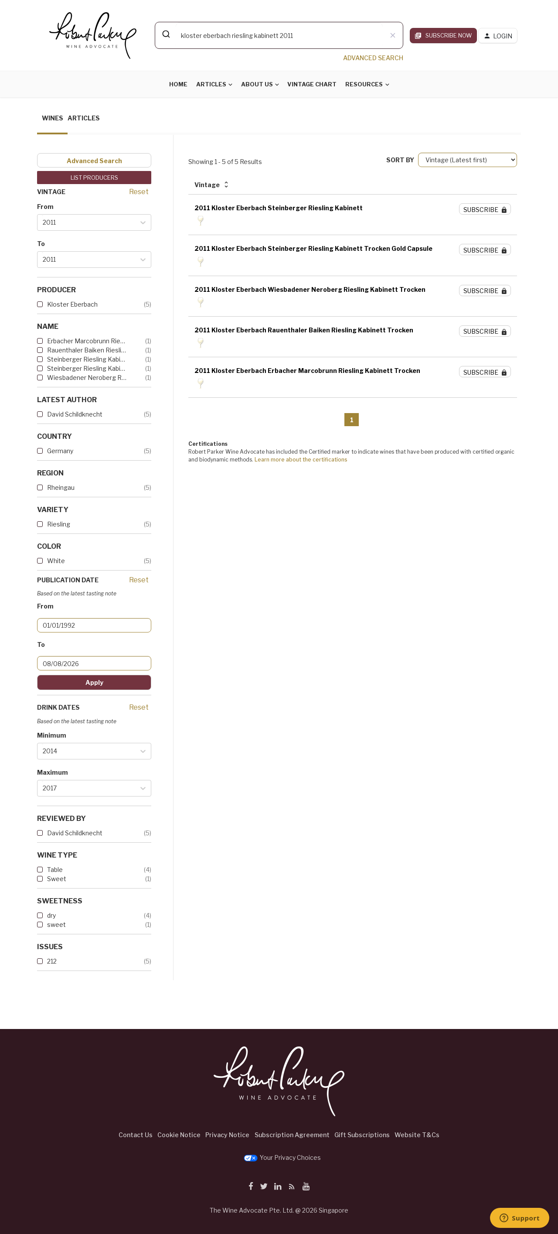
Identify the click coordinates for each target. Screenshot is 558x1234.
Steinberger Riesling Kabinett (87, 359)
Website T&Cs (417, 1134)
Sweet (56, 878)
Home (178, 84)
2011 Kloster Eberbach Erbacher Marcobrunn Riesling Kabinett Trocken (307, 370)
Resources (364, 84)
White (56, 560)
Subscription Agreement (292, 1134)
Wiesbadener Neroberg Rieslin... (87, 377)
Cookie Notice (179, 1134)
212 (52, 961)
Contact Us (136, 1134)
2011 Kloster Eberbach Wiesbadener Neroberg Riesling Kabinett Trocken (309, 289)
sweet (56, 924)
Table (55, 869)
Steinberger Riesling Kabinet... (87, 368)
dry (51, 915)
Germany (60, 451)
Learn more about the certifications (301, 459)
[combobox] (279, 35)
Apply (94, 682)
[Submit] (165, 34)
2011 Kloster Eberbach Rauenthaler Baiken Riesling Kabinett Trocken (303, 330)
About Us (257, 84)
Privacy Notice (227, 1134)
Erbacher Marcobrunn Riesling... (87, 341)
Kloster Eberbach (72, 304)
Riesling (58, 524)
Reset (139, 192)
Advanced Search (94, 160)
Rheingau (61, 487)
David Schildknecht (74, 414)
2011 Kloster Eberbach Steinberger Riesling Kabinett (278, 208)
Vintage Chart (312, 84)
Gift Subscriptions (362, 1134)
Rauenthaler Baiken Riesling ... (87, 350)
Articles (211, 84)
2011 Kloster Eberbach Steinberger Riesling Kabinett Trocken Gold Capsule (313, 248)
